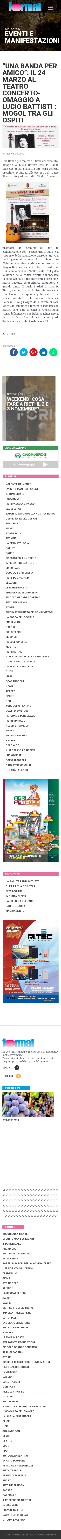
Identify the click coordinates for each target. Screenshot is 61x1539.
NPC (7, 701)
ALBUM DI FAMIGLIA (16, 725)
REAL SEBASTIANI (15, 602)
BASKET (9, 740)
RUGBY (8, 730)
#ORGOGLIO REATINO (17, 705)
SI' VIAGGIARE (12, 891)
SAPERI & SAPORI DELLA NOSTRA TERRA (29, 513)
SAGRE (8, 553)
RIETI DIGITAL (12, 651)
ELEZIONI (10, 582)
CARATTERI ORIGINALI (17, 765)
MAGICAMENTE (13, 910)
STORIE (8, 607)
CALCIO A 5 (11, 745)
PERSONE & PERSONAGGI (19, 715)
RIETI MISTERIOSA (15, 735)
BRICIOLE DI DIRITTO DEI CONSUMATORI (28, 612)
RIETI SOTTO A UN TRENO (19, 558)
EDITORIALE (11, 568)
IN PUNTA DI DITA (14, 896)
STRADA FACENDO (15, 770)
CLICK (8, 671)
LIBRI (7, 676)
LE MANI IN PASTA (15, 587)
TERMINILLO (11, 523)
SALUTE (9, 548)
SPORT (8, 696)
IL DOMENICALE (13, 494)
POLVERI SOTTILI (14, 760)
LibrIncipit (11, 637)
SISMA (8, 528)
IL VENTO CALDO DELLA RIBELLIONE (26, 656)
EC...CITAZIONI (13, 632)
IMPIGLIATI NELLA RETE (18, 563)
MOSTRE (9, 646)
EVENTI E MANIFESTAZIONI (20, 489)
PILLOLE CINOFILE (15, 642)
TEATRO (9, 691)
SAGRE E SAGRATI (15, 906)
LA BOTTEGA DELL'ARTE (19, 901)
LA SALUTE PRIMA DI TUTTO (21, 881)
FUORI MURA (12, 622)
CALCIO (9, 627)
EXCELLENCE (12, 508)
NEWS (8, 686)
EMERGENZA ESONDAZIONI (20, 592)
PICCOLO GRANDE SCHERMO (21, 597)
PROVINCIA (11, 498)
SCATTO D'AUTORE (15, 710)
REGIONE (9, 538)
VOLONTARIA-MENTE (17, 484)
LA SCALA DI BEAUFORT (19, 666)
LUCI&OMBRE (12, 755)
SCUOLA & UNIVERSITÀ (18, 572)
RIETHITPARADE (14, 720)
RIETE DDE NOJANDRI (17, 577)
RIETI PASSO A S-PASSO (19, 503)
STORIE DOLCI (12, 533)
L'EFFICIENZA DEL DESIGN (20, 518)
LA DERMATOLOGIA (16, 543)
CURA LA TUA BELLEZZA (19, 886)
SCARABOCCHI (13, 681)
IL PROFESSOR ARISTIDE (19, 750)
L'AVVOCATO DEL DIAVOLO (20, 661)
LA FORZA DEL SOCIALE (18, 617)
